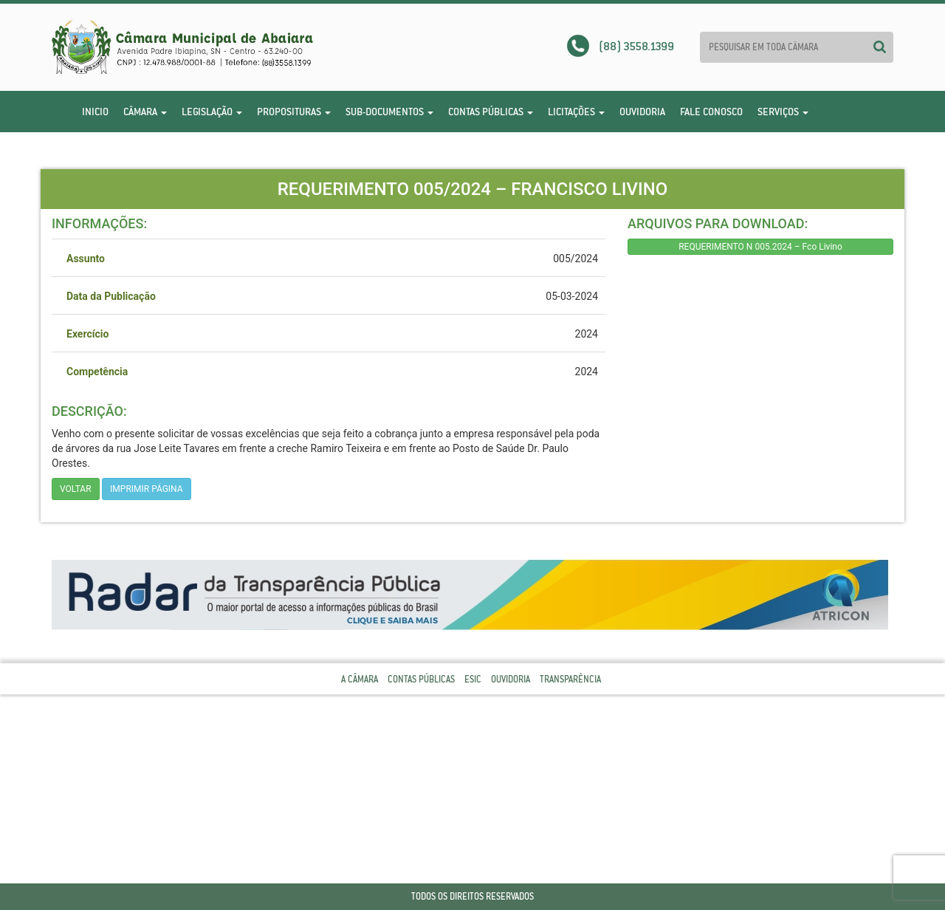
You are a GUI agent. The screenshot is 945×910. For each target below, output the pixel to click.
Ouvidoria (642, 111)
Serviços (782, 111)
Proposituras (294, 111)
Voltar (76, 489)
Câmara (145, 111)
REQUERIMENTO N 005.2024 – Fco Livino (760, 247)
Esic (472, 679)
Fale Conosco (711, 111)
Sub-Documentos (389, 111)
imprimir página (146, 489)
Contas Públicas (490, 111)
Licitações (576, 111)
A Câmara (359, 679)
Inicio (95, 111)
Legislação (212, 111)
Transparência (570, 679)
